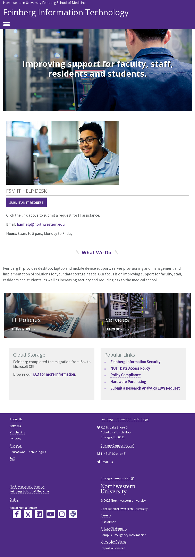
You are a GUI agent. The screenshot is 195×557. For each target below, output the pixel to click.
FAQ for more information (54, 374)
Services (15, 426)
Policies (15, 439)
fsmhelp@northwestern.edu (41, 224)
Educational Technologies (28, 452)
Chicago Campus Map (115, 445)
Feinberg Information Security (135, 361)
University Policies (113, 541)
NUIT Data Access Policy (130, 368)
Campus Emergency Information (123, 535)
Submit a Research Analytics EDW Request (145, 388)
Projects (16, 445)
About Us (16, 419)
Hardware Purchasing (128, 381)
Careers (106, 515)
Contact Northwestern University (124, 509)
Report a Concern (113, 548)
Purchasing (17, 432)
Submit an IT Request (26, 203)
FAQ (12, 458)
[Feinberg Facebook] (17, 514)
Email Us (107, 462)
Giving (14, 499)
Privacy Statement (114, 528)
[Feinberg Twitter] (28, 514)
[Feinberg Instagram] (62, 514)
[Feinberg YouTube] (50, 514)
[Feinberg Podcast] (73, 514)
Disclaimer (108, 522)
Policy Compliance (125, 374)
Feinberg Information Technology (66, 12)
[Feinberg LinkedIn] (39, 514)
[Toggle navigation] (6, 24)
